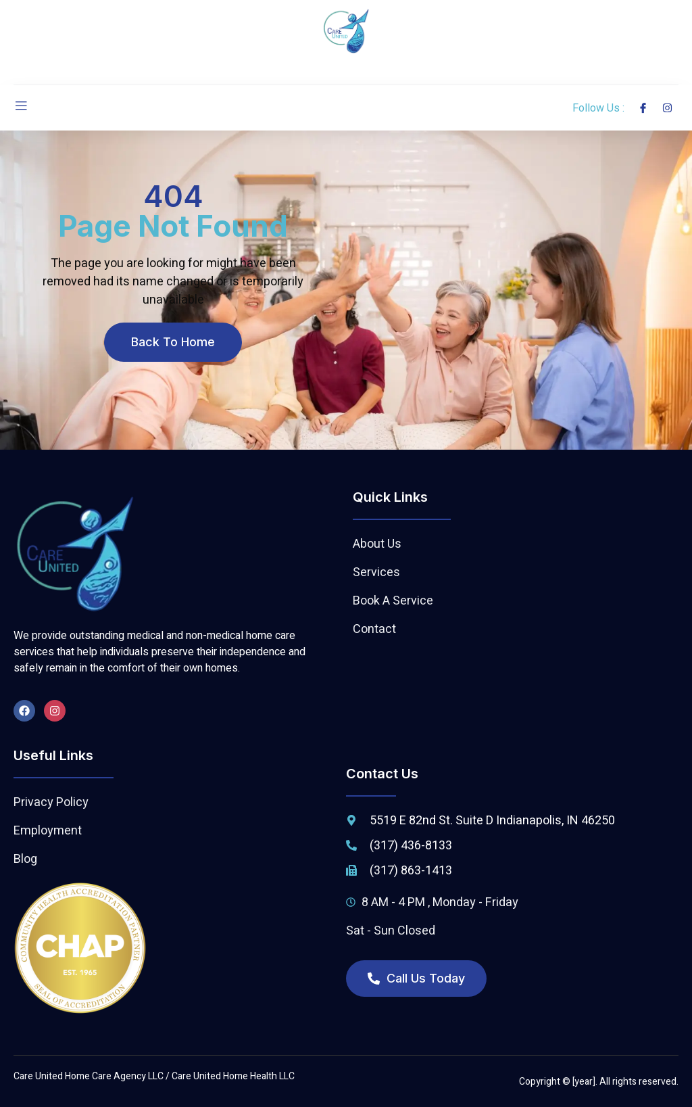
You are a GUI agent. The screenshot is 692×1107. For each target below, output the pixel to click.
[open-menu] (21, 108)
